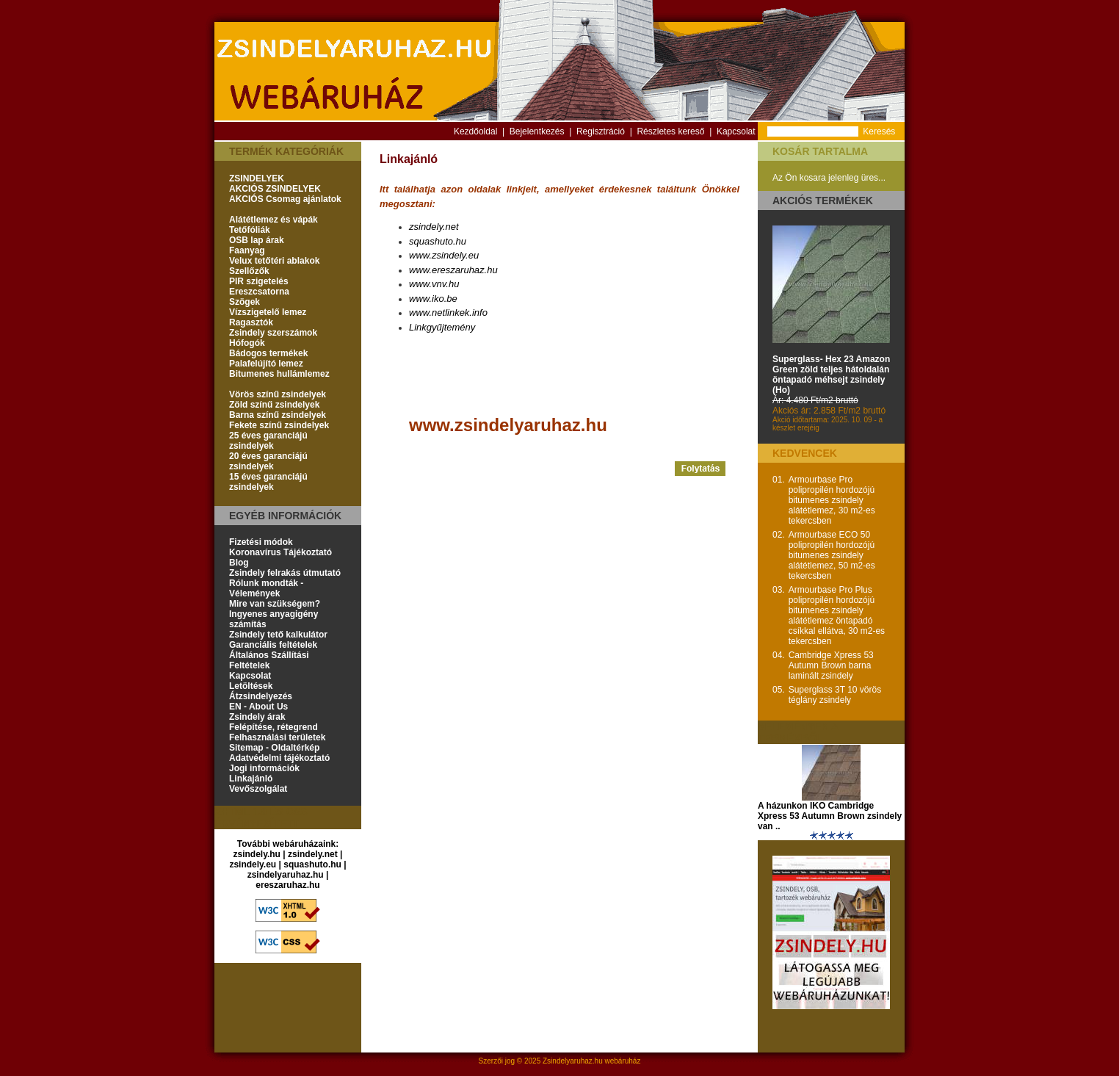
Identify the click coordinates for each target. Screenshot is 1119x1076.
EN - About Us (258, 706)
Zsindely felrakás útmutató (285, 573)
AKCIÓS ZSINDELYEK (275, 189)
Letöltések (250, 686)
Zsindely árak (257, 717)
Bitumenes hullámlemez (279, 374)
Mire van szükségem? (274, 604)
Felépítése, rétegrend (273, 727)
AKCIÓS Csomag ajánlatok (285, 199)
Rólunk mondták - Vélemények (266, 588)
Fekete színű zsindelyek (279, 425)
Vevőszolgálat (258, 789)
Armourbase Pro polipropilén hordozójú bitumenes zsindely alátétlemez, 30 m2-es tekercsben (832, 500)
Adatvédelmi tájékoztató (279, 758)
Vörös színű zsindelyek (277, 394)
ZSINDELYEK (256, 178)
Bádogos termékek (268, 353)
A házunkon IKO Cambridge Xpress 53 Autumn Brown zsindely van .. (830, 816)
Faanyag (247, 250)
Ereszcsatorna (259, 291)
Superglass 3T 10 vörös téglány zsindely (835, 695)
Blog (239, 562)
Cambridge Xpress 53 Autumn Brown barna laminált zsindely (831, 665)
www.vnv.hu (434, 283)
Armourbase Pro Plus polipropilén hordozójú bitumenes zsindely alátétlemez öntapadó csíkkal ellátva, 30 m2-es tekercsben (837, 615)
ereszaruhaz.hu (287, 885)
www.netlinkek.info (448, 312)
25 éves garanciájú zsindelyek (268, 440)
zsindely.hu (256, 854)
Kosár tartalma (820, 151)
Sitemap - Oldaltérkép (274, 748)
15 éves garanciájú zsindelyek (268, 482)
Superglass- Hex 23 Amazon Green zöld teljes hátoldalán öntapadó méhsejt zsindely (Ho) (831, 374)
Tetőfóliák (249, 230)
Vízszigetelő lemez (267, 312)
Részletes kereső (670, 131)
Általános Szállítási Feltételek (269, 660)
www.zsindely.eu (444, 255)
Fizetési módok (261, 542)
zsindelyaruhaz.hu (285, 875)
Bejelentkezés (537, 131)
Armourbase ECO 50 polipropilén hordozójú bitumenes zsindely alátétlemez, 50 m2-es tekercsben (832, 555)
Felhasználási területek (277, 737)
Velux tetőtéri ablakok (274, 261)
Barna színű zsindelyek (277, 415)
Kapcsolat (736, 131)
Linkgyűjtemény (442, 327)
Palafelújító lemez (266, 363)
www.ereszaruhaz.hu (453, 269)
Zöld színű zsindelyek (274, 405)
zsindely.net (313, 854)
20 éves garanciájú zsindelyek (268, 461)
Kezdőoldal (475, 131)
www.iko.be (433, 298)
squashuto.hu (312, 864)
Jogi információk (264, 768)
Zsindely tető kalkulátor (278, 634)
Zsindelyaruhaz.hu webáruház (591, 1061)
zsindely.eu (252, 864)
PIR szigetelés (259, 281)
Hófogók (247, 343)
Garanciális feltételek (273, 645)
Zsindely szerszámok (273, 333)
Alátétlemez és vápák (273, 219)
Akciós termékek (822, 200)
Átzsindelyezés (260, 696)
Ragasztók (251, 322)
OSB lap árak (256, 240)
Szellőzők (249, 271)
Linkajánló (250, 778)
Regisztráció (600, 131)
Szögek (244, 302)
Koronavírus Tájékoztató (280, 552)
